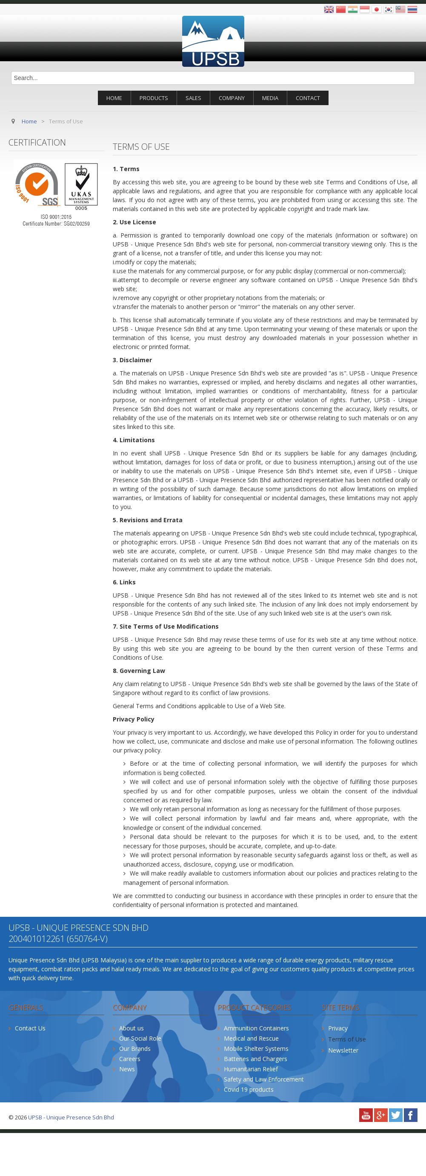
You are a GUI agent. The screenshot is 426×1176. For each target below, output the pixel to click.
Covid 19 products (249, 1089)
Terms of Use (347, 1039)
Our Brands (135, 1048)
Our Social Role (140, 1038)
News (127, 1069)
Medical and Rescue (251, 1038)
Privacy (338, 1028)
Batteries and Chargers (255, 1059)
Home (114, 98)
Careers (129, 1059)
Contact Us (30, 1028)
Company (232, 98)
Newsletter (343, 1050)
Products (154, 98)
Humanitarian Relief (251, 1069)
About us (131, 1028)
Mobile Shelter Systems (256, 1048)
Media (270, 98)
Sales (193, 98)
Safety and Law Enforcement (264, 1079)
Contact (308, 98)
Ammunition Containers (256, 1028)
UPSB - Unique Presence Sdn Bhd (71, 1117)
